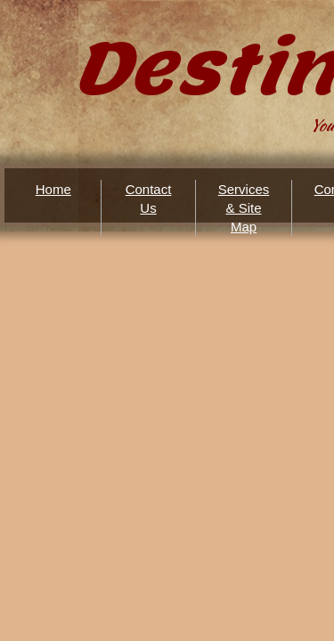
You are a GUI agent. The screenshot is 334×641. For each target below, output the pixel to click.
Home (53, 189)
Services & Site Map (244, 208)
